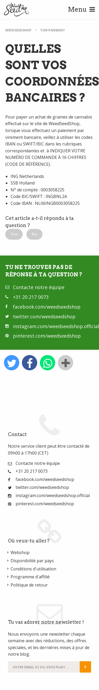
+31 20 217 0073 (31, 297)
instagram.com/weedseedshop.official (56, 326)
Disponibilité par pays (32, 561)
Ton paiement (52, 30)
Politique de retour (29, 585)
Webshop (20, 552)
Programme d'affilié (30, 577)
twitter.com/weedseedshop (44, 316)
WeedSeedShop (18, 30)
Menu (81, 9)
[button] (14, 234)
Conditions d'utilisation (33, 569)
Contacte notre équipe (38, 287)
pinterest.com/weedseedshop (47, 336)
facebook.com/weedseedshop (47, 307)
